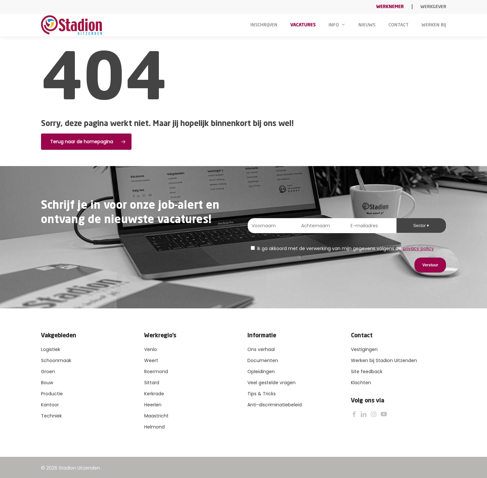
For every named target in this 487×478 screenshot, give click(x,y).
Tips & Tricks (261, 393)
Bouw (47, 382)
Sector (420, 225)
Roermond (156, 371)
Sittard (151, 382)
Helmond (154, 427)
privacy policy (418, 248)
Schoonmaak (56, 360)
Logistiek (50, 349)
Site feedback (367, 371)
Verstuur (430, 265)
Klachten (361, 382)
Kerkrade (154, 393)
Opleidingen (261, 371)
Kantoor (50, 404)
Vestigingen (364, 349)
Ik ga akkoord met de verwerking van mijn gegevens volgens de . (343, 248)
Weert (151, 360)
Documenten (262, 360)
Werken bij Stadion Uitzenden (384, 360)
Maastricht (156, 416)
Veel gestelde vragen (271, 382)
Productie (52, 393)
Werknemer (390, 7)
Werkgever (433, 7)
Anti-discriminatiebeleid (274, 404)
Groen (48, 371)
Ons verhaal (261, 349)
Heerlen (152, 404)
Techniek (51, 416)
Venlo (150, 349)
